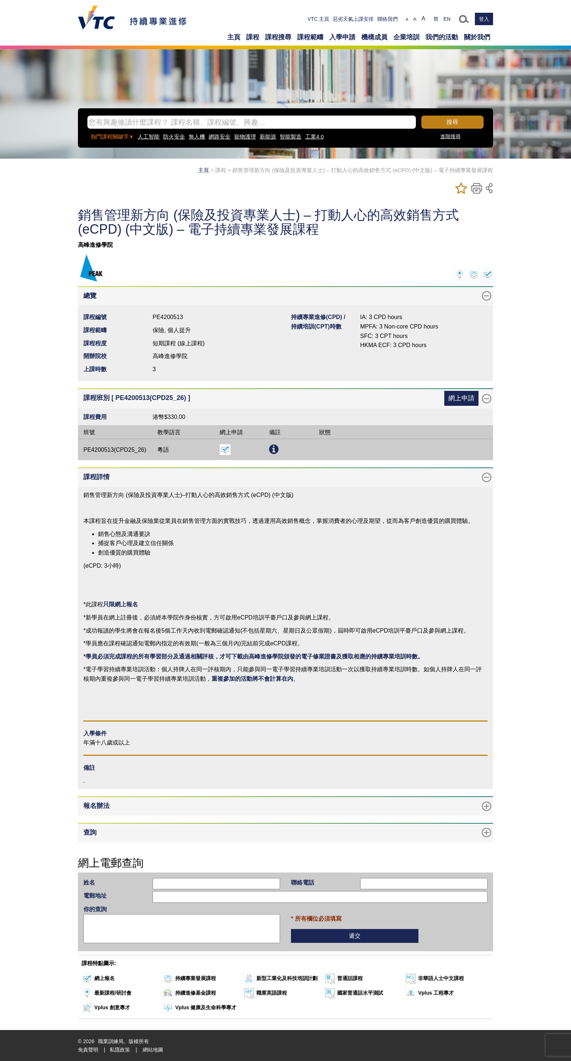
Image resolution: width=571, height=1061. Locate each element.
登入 (484, 19)
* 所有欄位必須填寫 (316, 919)
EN (447, 19)
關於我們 (477, 37)
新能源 (268, 136)
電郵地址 (95, 896)
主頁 (233, 37)
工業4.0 (314, 136)
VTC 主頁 (318, 19)
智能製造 (291, 136)
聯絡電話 (302, 882)
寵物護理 (245, 136)
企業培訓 (406, 37)
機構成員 (374, 37)
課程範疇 (310, 37)
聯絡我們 (387, 19)
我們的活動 (441, 37)
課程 (252, 37)
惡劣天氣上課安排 (353, 19)
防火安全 (174, 136)
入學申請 (342, 37)
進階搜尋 (450, 136)
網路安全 (220, 136)
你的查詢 (95, 909)
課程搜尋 (278, 37)
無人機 (197, 136)
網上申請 (461, 398)
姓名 (89, 882)
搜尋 (452, 122)
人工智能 (149, 136)
